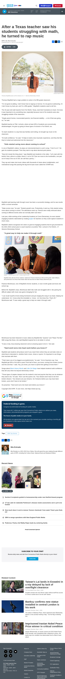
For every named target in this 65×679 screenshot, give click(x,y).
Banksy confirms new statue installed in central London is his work (42, 604)
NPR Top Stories (12, 433)
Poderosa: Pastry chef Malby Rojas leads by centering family (26, 523)
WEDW (12, 664)
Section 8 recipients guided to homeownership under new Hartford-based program (34, 497)
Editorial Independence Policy (55, 671)
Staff (25, 659)
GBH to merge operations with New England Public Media (25, 517)
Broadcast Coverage (55, 657)
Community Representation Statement (41, 664)
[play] (4, 11)
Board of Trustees (28, 662)
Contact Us (27, 677)
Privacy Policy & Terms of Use (56, 649)
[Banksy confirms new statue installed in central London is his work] (13, 606)
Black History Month (16, 368)
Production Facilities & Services (55, 676)
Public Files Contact (7, 670)
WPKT (14, 667)
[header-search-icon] (36, 5)
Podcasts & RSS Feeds (41, 656)
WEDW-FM (5, 667)
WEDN (8, 664)
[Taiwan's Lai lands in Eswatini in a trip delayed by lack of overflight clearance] (13, 586)
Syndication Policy (54, 667)
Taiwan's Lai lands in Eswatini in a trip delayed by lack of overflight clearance (44, 584)
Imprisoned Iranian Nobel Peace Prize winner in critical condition (44, 625)
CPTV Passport (41, 672)
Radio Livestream (41, 660)
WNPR (10, 667)
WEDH (4, 664)
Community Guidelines (43, 669)
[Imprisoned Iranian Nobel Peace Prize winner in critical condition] (13, 628)
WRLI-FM (5, 669)
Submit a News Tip (42, 648)
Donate (58, 5)
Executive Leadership (29, 655)
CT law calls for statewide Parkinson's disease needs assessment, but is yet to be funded (33, 503)
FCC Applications (54, 664)
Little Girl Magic (32, 368)
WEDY (4, 666)
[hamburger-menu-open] (4, 5)
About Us (26, 648)
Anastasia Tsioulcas (30, 610)
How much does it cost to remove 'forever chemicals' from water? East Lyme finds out (33, 511)
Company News (28, 652)
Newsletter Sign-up (42, 652)
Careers (26, 674)
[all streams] (62, 11)
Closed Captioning (54, 660)
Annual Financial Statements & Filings (55, 653)
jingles (31, 219)
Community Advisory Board (29, 666)
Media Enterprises (28, 670)
